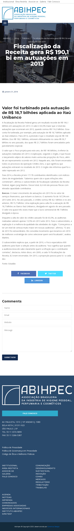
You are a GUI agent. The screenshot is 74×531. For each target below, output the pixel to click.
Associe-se (8, 471)
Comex (39, 476)
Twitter (50, 273)
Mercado (41, 479)
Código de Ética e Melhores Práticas (18, 454)
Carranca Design (54, 527)
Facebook (24, 273)
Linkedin (37, 280)
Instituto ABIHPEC (12, 511)
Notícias (7, 497)
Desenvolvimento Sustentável (45, 469)
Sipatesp (7, 514)
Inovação (41, 474)
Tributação (42, 485)
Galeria (6, 474)
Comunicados (9, 503)
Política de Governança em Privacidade (19, 450)
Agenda (6, 494)
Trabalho (41, 487)
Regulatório (43, 482)
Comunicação (43, 465)
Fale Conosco (30, 413)
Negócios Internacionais (16, 508)
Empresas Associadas (14, 505)
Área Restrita (10, 468)
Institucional (9, 465)
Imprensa (7, 500)
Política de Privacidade (12, 447)
